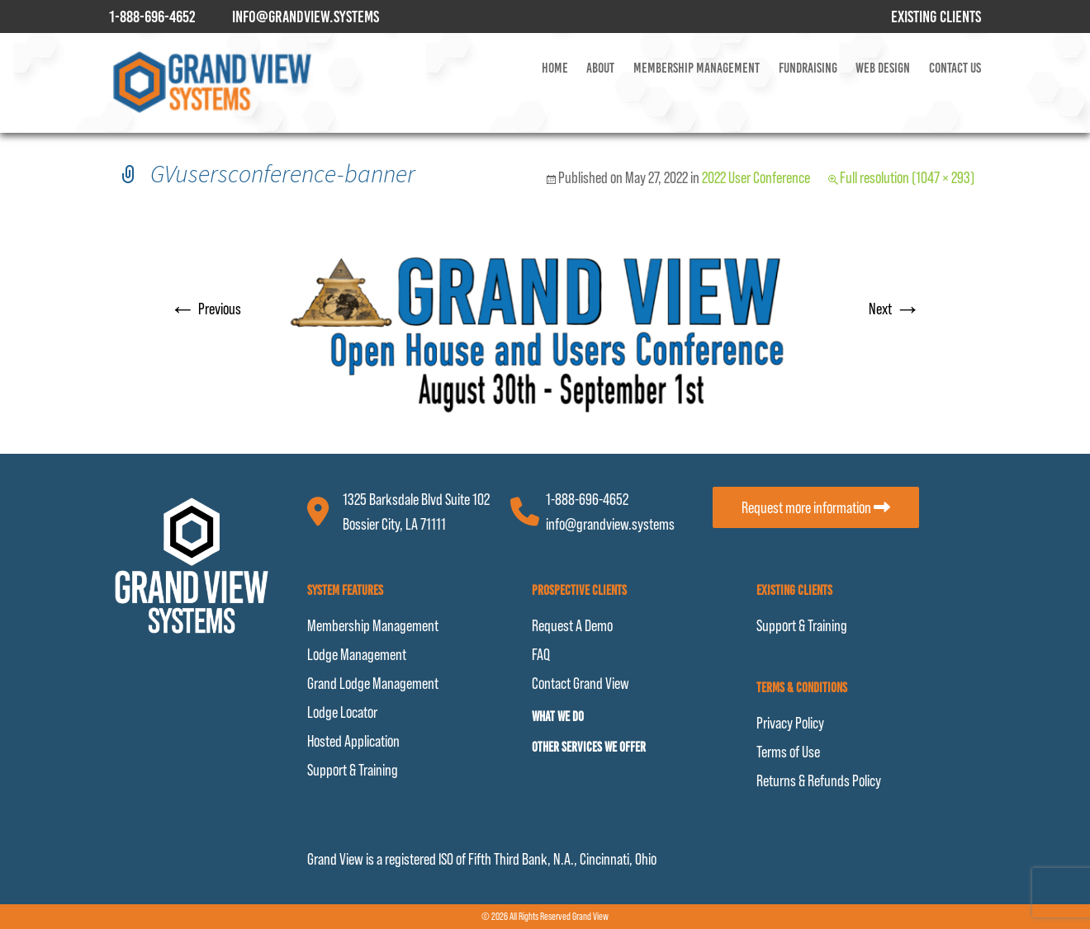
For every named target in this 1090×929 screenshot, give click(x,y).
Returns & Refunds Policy (818, 780)
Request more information (816, 507)
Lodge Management (356, 654)
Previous (205, 308)
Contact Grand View (580, 683)
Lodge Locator (342, 712)
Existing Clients (936, 16)
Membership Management (696, 67)
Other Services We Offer (589, 747)
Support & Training (352, 770)
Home (555, 67)
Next (895, 308)
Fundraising (808, 67)
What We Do (558, 717)
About (600, 67)
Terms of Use (788, 752)
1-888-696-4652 (587, 499)
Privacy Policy (790, 723)
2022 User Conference (756, 177)
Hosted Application (353, 741)
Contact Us (955, 67)
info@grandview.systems (610, 524)
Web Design (882, 67)
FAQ (541, 654)
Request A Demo (572, 625)
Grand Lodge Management (372, 683)
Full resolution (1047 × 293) (907, 177)
